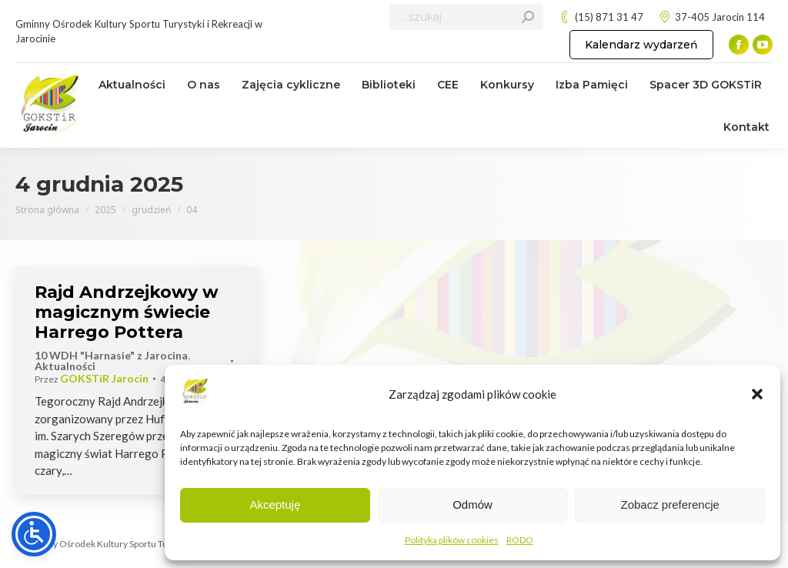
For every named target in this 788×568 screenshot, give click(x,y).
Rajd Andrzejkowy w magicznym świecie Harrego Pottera (127, 312)
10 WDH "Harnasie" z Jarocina (111, 355)
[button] (757, 394)
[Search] (466, 17)
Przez (92, 379)
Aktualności (65, 366)
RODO (519, 540)
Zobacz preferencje (669, 504)
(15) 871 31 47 (601, 17)
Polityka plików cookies (452, 540)
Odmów (472, 504)
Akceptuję (274, 504)
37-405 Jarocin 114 (712, 17)
